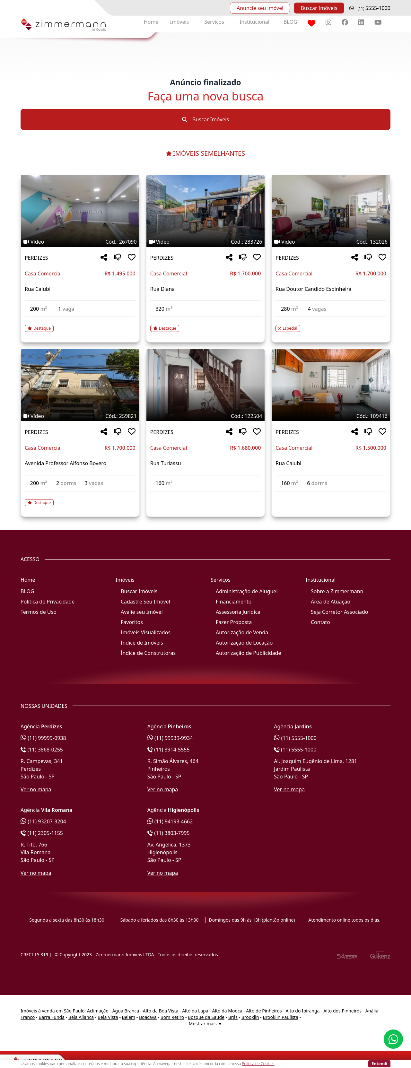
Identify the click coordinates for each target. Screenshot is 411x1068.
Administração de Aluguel (247, 591)
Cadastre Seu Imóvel (145, 601)
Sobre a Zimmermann (337, 591)
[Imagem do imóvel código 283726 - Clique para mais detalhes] (205, 211)
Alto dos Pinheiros (342, 1011)
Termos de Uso (39, 611)
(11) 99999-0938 (43, 738)
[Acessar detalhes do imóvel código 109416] (330, 495)
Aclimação (98, 1011)
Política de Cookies (258, 1063)
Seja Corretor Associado (339, 611)
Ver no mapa (36, 789)
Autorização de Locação (244, 642)
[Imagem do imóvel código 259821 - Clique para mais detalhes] (80, 385)
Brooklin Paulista (280, 1017)
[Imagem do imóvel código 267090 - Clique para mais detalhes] (80, 211)
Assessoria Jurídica (238, 611)
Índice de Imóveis (142, 642)
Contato (320, 622)
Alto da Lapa (195, 1011)
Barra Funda (52, 1017)
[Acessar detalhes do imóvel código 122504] (205, 495)
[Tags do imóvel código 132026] (331, 242)
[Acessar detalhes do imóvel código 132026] (330, 324)
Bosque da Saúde (206, 1017)
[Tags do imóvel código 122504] (205, 416)
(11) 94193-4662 (170, 821)
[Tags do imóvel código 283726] (205, 242)
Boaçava (148, 1017)
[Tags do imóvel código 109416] (331, 416)
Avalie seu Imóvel (142, 611)
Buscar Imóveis (319, 8)
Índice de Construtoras (148, 652)
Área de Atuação (330, 601)
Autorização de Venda (242, 632)
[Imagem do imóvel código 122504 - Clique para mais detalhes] (205, 385)
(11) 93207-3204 (43, 821)
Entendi (379, 1063)
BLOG (290, 21)
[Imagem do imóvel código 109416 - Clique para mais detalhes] (331, 385)
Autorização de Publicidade (248, 652)
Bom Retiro (172, 1017)
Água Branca (125, 1011)
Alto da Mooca (227, 1011)
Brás (233, 1017)
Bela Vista (108, 1017)
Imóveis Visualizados (146, 632)
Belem (129, 1017)
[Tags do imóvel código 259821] (80, 416)
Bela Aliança (81, 1017)
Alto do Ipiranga (303, 1011)
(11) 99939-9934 (170, 738)
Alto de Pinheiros (264, 1011)
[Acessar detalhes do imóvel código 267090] (80, 324)
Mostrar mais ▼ (205, 1023)
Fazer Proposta (234, 622)
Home (151, 21)
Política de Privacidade (47, 601)
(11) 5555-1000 (295, 738)
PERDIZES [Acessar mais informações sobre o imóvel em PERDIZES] (36, 257)
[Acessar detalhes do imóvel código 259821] (80, 498)
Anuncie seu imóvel (260, 8)
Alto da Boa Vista (161, 1011)
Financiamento (233, 601)
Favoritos (132, 622)
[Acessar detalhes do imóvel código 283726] (205, 324)
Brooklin (250, 1017)
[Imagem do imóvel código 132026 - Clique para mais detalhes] (331, 211)
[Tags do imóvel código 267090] (80, 242)
